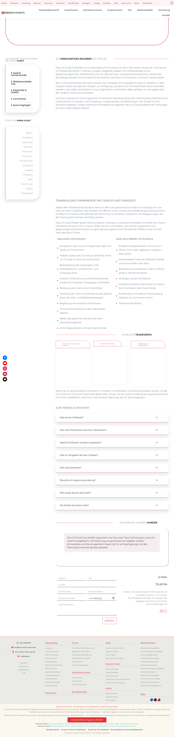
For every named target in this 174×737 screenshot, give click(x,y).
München (60, 3)
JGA (130, 10)
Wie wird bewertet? (71, 467)
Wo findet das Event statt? (74, 505)
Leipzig (96, 3)
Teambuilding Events (49, 10)
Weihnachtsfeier (145, 10)
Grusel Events (71, 10)
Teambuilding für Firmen (60, 726)
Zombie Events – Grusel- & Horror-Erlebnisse (66, 730)
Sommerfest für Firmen (107, 726)
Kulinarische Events (92, 10)
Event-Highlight (10, 105)
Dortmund (126, 3)
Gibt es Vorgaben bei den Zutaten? (79, 455)
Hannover (48, 3)
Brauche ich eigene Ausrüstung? (78, 480)
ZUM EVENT (73, 379)
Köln (116, 3)
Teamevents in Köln (111, 724)
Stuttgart (86, 3)
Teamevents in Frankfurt (129, 724)
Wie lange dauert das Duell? (75, 493)
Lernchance (8, 99)
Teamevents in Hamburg (74, 724)
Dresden (107, 3)
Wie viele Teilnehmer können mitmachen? (83, 430)
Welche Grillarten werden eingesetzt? (80, 442)
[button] (172, 3)
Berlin (4, 3)
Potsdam (14, 3)
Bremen (37, 3)
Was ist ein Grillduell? (71, 417)
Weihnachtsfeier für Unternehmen (84, 726)
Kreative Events (114, 10)
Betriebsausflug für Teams (126, 726)
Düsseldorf (147, 3)
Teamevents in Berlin (56, 724)
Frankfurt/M (73, 3)
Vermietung (164, 10)
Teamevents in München (94, 724)
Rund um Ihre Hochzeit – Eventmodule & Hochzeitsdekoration (115, 730)
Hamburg (26, 3)
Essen (136, 3)
